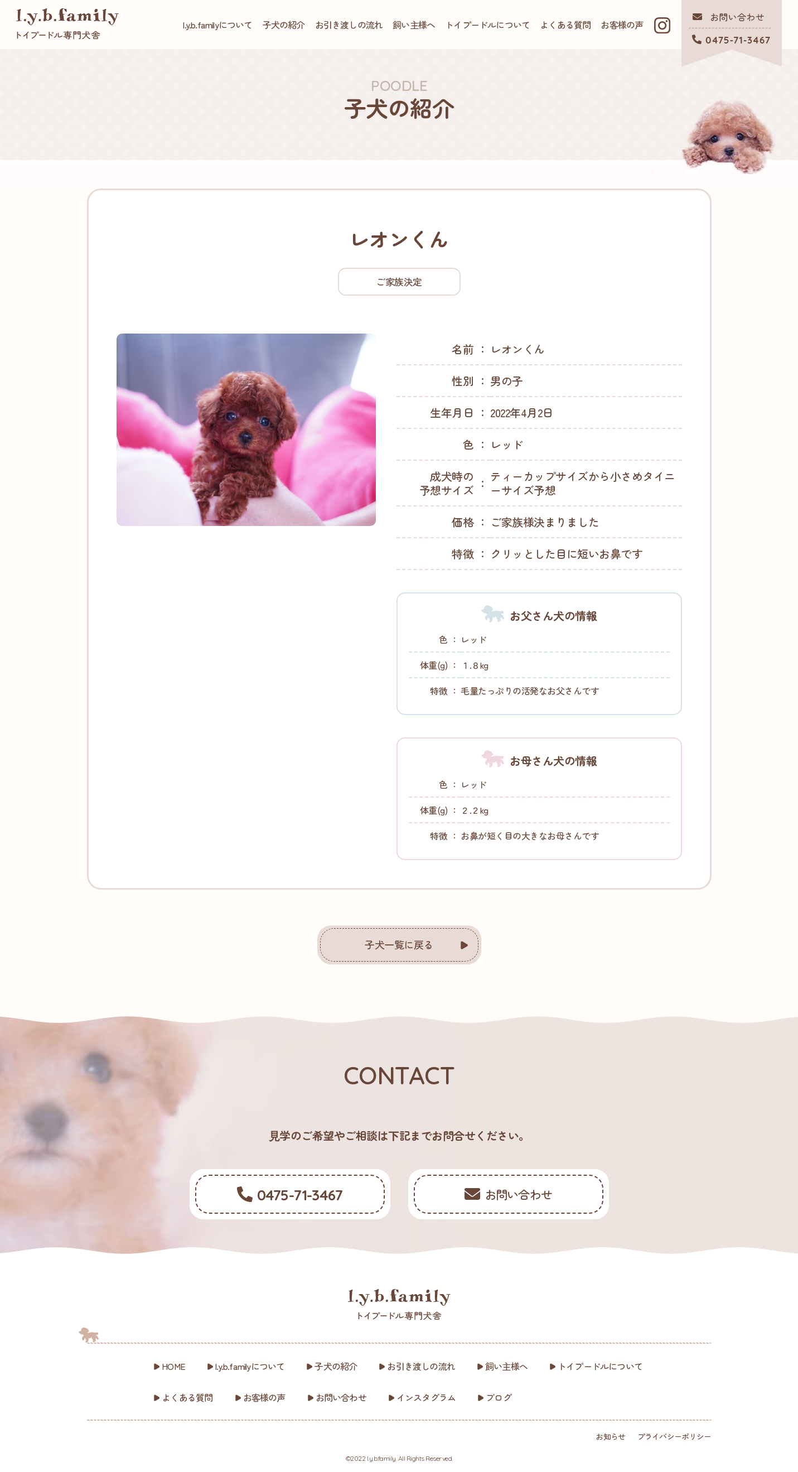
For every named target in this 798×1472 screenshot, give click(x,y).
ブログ (498, 1397)
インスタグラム (426, 1397)
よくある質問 (565, 24)
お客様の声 (622, 24)
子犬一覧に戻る (399, 944)
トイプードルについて (487, 24)
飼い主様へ (414, 24)
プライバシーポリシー (674, 1436)
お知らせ (610, 1436)
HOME (173, 1366)
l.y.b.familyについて (217, 24)
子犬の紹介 (284, 24)
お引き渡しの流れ (349, 24)
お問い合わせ (341, 1397)
